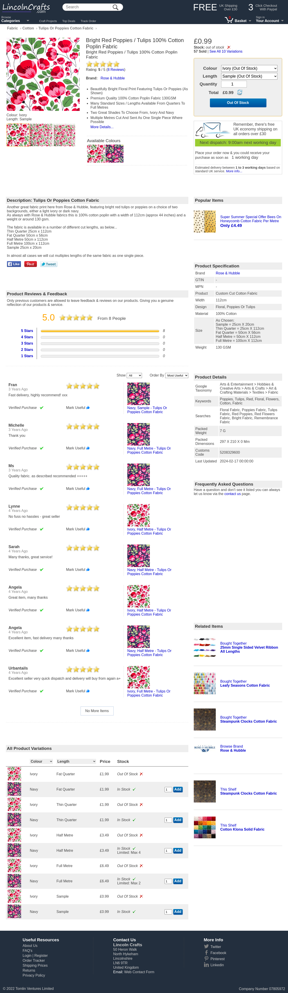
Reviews (116, 70)
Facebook (218, 953)
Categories (10, 21)
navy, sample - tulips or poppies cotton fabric (147, 410)
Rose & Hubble (228, 273)
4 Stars (27, 337)
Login (27, 955)
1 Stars (27, 356)
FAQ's (27, 951)
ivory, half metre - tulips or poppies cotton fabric (149, 531)
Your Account (267, 21)
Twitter (215, 947)
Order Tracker (34, 960)
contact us (232, 494)
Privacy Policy (34, 975)
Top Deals (68, 21)
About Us (30, 946)
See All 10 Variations (225, 51)
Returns (29, 970)
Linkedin (217, 965)
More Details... (102, 127)
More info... (234, 171)
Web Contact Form (139, 972)
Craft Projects (48, 21)
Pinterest (217, 959)
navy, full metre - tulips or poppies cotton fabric (149, 450)
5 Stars (27, 331)
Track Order (88, 21)
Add (177, 789)
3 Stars (27, 343)
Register (41, 955)
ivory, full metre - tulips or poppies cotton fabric (149, 693)
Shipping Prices (35, 965)
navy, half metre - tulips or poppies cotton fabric (149, 572)
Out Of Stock (238, 103)
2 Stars (27, 350)
